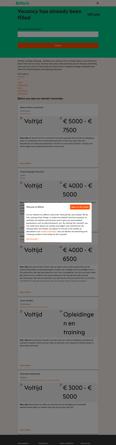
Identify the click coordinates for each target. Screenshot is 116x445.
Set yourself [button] (32, 239)
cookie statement (49, 231)
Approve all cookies (80, 207)
